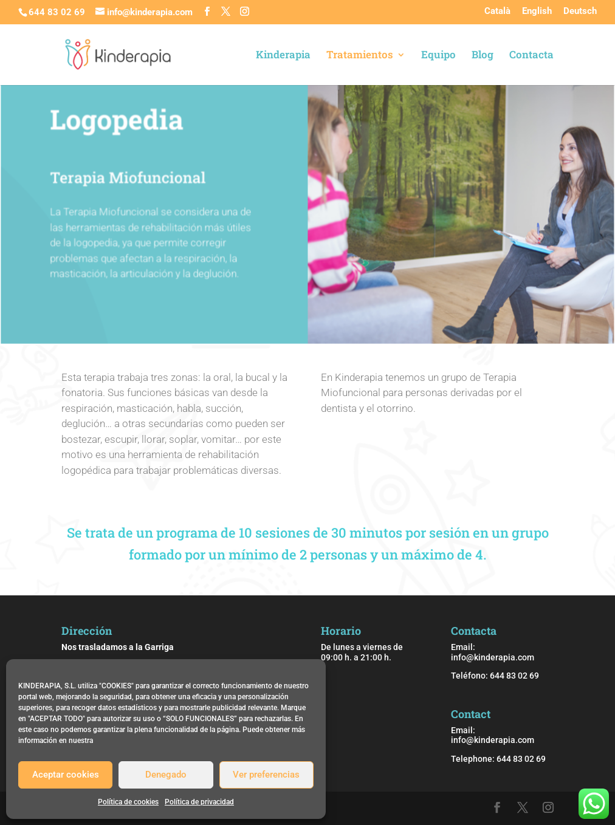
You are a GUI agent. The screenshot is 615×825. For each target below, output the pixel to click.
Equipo (438, 55)
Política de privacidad (199, 802)
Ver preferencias (266, 774)
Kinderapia (283, 55)
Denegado (166, 774)
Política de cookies (128, 802)
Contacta (531, 55)
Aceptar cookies (65, 774)
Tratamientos (359, 55)
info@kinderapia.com (492, 657)
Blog (482, 55)
